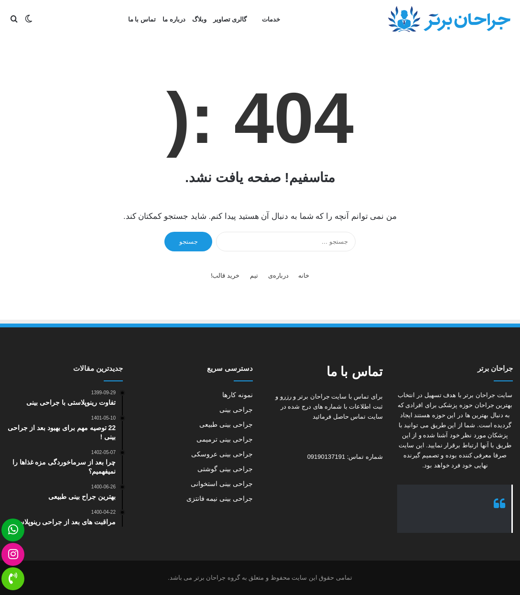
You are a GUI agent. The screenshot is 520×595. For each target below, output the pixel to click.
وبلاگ (199, 19)
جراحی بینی (236, 409)
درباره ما (173, 19)
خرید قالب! (225, 275)
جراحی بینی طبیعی (226, 424)
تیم (254, 275)
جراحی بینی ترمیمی (224, 439)
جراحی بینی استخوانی (222, 483)
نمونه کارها (237, 395)
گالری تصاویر (230, 19)
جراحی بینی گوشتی (225, 469)
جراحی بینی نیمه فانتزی (219, 498)
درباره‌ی (278, 275)
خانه (303, 275)
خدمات (271, 19)
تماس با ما (142, 19)
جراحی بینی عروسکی (222, 454)
